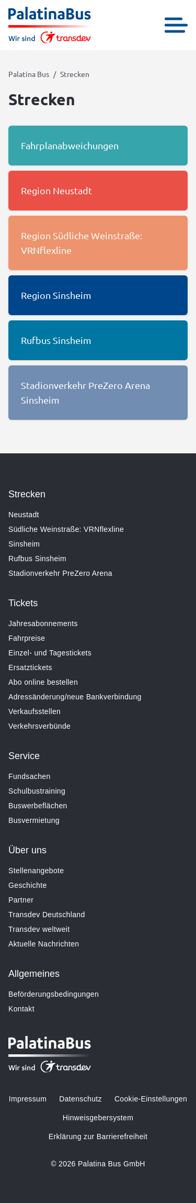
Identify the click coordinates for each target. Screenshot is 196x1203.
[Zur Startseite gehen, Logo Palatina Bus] (49, 25)
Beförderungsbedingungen (53, 994)
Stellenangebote (36, 870)
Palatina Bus (28, 74)
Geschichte (27, 885)
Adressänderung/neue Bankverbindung (75, 697)
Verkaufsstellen (34, 711)
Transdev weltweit (39, 929)
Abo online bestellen (43, 682)
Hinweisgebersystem (98, 1117)
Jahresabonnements (43, 623)
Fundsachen (29, 776)
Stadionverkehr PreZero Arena (60, 573)
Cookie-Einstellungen (150, 1099)
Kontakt (21, 1009)
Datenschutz (80, 1099)
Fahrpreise (26, 638)
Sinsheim (24, 544)
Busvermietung (34, 820)
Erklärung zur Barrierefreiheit (98, 1136)
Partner (20, 900)
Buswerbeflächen (37, 805)
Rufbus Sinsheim (37, 558)
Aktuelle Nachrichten (43, 944)
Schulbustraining (36, 791)
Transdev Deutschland (46, 914)
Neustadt (23, 514)
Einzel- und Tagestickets (49, 653)
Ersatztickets (30, 667)
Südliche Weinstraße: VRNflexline (66, 529)
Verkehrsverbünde (39, 726)
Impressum (28, 1099)
